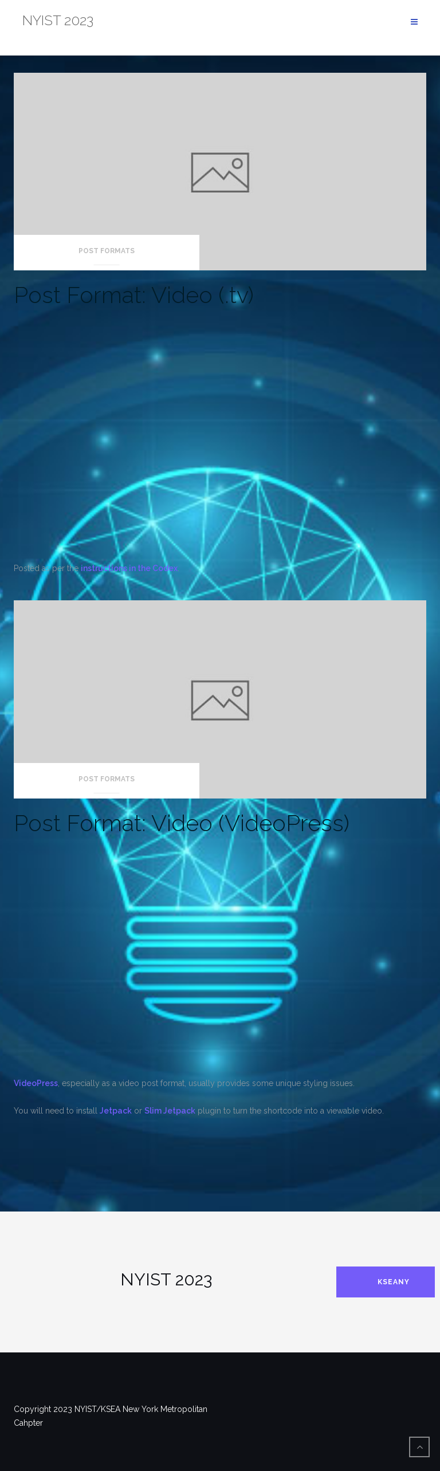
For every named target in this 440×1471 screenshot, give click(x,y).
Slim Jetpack (169, 1110)
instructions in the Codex (129, 568)
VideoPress (36, 1083)
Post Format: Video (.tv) (134, 294)
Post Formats (106, 251)
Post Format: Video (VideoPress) (181, 822)
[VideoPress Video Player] (220, 956)
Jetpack (116, 1110)
